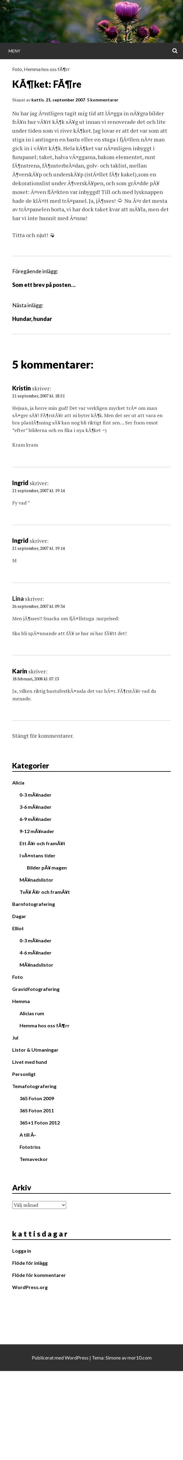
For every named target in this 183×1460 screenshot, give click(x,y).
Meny (14, 50)
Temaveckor (34, 1159)
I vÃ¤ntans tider (38, 855)
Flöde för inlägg (30, 1263)
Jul (15, 1037)
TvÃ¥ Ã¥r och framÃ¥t (45, 892)
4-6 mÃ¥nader (36, 952)
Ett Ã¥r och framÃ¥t (42, 843)
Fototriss (30, 1147)
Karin (19, 671)
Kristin (21, 388)
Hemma (21, 1001)
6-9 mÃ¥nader (36, 819)
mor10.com (139, 1357)
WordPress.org (30, 1287)
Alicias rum (32, 1013)
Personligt (24, 1074)
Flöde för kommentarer (39, 1275)
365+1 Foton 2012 (40, 1122)
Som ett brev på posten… (44, 284)
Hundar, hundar (32, 318)
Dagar (19, 916)
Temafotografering (34, 1086)
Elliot (18, 928)
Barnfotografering (33, 904)
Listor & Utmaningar (35, 1050)
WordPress (76, 1357)
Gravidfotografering (35, 989)
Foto (17, 69)
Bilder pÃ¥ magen (47, 867)
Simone (113, 1357)
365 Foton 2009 (37, 1098)
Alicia (18, 782)
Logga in (21, 1251)
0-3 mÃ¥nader (36, 795)
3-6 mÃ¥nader (36, 807)
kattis (37, 99)
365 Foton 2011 (37, 1110)
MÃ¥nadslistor (36, 880)
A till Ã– (28, 1135)
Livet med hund (29, 1062)
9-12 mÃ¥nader (37, 831)
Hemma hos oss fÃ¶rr (47, 69)
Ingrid (20, 482)
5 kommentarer (102, 99)
